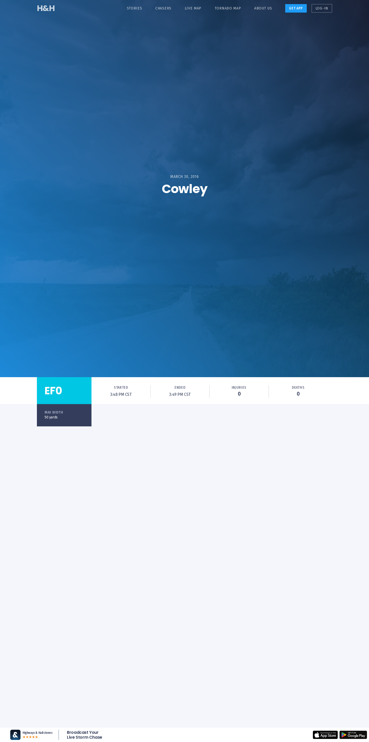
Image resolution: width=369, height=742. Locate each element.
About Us (263, 8)
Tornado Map (228, 8)
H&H (46, 8)
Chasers (163, 8)
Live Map (193, 8)
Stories (134, 8)
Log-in (321, 8)
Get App (296, 8)
